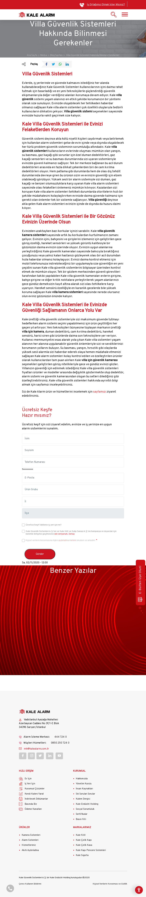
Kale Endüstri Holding (87, 804)
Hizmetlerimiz (29, 845)
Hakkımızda (82, 778)
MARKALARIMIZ (82, 827)
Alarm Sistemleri (30, 840)
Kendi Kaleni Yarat (34, 793)
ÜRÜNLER (24, 827)
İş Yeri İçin (30, 783)
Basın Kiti (81, 819)
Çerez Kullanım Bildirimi (30, 884)
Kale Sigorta (82, 855)
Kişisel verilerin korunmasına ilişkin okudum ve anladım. (60, 540)
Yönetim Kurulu (84, 783)
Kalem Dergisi (83, 798)
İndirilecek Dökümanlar (36, 798)
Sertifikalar (81, 814)
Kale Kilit (81, 835)
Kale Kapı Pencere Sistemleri (91, 850)
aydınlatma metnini (67, 540)
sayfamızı (99, 392)
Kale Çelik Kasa (84, 845)
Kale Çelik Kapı (84, 840)
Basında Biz (31, 804)
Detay (71, 534)
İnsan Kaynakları (84, 788)
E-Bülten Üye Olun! (140, 584)
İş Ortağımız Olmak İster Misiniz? (106, 4)
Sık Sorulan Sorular (85, 793)
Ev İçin (28, 778)
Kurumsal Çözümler (34, 788)
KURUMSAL (79, 771)
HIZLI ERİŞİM (26, 771)
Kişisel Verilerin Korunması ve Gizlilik (110, 884)
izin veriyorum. (61, 534)
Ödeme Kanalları (33, 809)
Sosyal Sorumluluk (85, 809)
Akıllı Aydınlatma (30, 850)
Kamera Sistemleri (31, 835)
